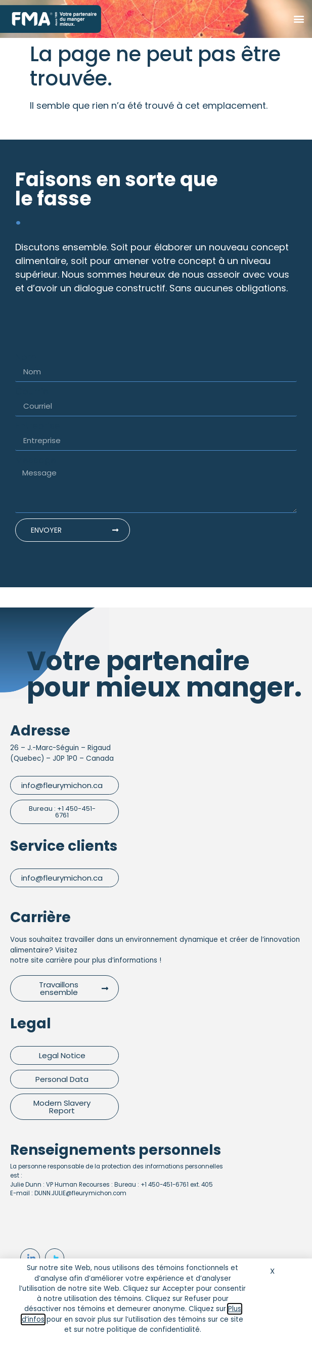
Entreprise (37, 425)
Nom (25, 357)
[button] (298, 19)
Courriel (33, 391)
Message (35, 460)
